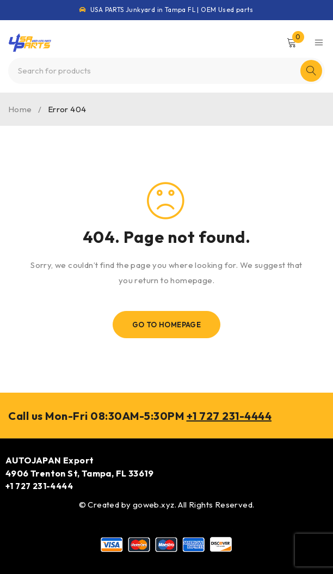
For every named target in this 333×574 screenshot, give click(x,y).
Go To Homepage (166, 324)
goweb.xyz (154, 504)
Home (20, 109)
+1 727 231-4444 (229, 416)
